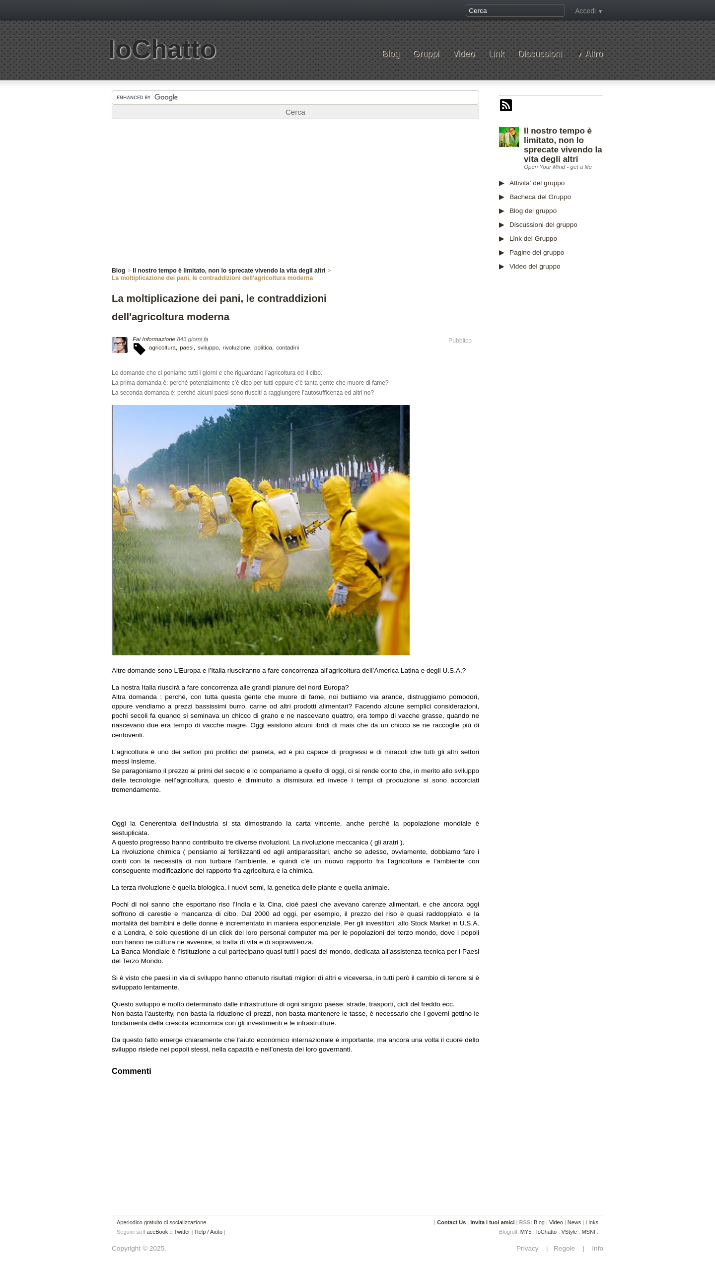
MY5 (526, 1232)
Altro (594, 54)
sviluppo (208, 348)
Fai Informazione (154, 339)
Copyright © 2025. (139, 1248)
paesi (187, 348)
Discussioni (540, 54)
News (574, 1222)
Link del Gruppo (533, 238)
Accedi (585, 11)
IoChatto (162, 49)
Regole (565, 1248)
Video (463, 54)
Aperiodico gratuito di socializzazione (161, 1222)
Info (594, 1248)
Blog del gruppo (533, 210)
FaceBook (155, 1232)
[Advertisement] (573, 433)
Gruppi (426, 54)
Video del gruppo (535, 266)
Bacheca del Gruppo (540, 197)
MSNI (588, 1232)
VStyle (569, 1232)
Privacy (530, 1248)
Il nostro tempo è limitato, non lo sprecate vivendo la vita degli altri (563, 145)
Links (591, 1222)
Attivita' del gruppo (537, 183)
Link (496, 54)
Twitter (182, 1232)
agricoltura (162, 348)
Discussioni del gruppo (543, 224)
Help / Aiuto (208, 1232)
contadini (287, 348)
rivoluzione (236, 348)
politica (263, 348)
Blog (390, 54)
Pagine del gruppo (536, 252)
